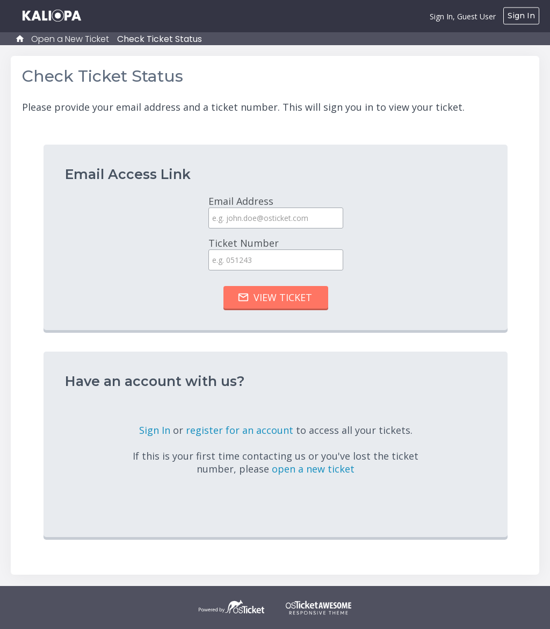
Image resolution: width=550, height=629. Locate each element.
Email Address (275, 211)
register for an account (241, 430)
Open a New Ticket (70, 39)
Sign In (521, 15)
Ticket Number (275, 253)
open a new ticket (313, 468)
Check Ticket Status (159, 39)
